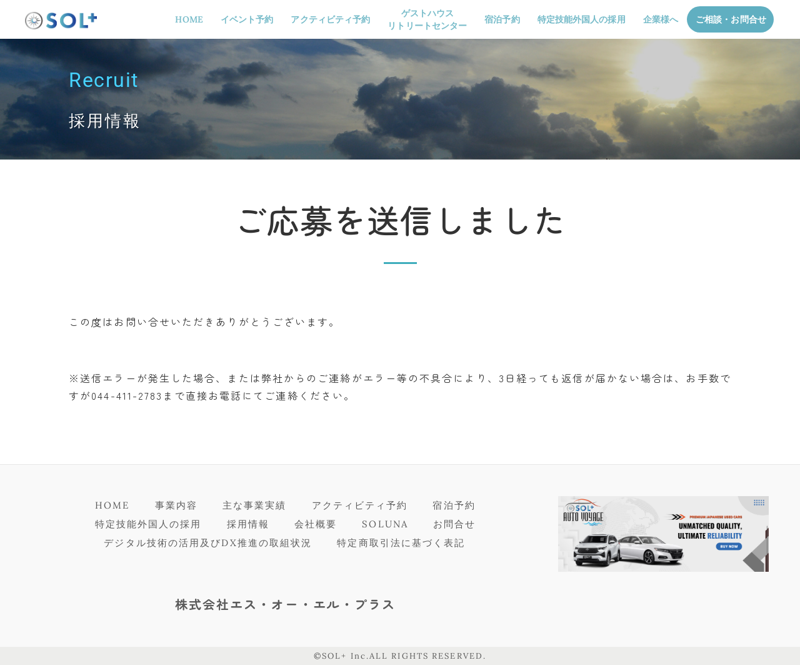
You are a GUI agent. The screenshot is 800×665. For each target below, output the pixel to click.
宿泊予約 (501, 19)
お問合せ (454, 524)
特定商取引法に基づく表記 (401, 543)
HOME (188, 19)
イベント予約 (247, 19)
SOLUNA (385, 524)
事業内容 (176, 505)
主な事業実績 (254, 505)
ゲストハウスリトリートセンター (427, 19)
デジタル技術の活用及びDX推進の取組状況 (208, 543)
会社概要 (315, 524)
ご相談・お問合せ (731, 19)
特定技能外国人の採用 (582, 19)
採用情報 (248, 524)
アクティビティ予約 (330, 19)
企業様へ (660, 19)
